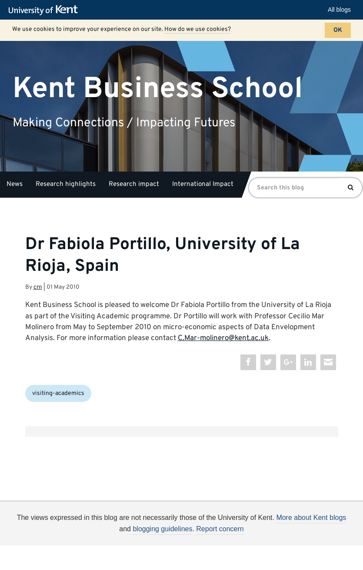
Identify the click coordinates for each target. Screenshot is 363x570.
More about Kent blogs (311, 517)
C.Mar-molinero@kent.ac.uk (223, 338)
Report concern (219, 529)
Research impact (134, 184)
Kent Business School (158, 88)
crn (37, 287)
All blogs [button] (339, 9)
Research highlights (66, 184)
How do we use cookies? (197, 29)
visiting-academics (58, 393)
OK (337, 30)
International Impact (202, 184)
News (15, 184)
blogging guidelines (162, 529)
